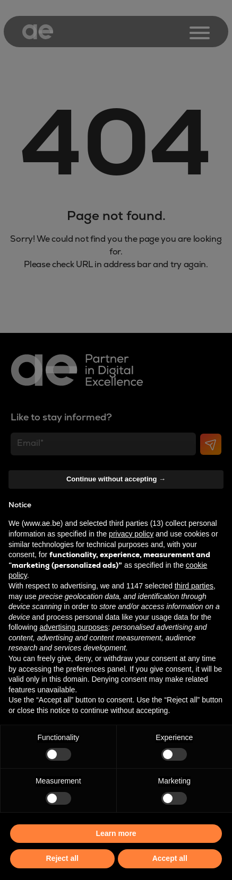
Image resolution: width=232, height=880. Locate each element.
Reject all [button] (62, 858)
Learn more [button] (116, 833)
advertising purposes (73, 627)
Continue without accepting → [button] (116, 479)
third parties (194, 586)
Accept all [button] (169, 858)
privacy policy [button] (131, 534)
